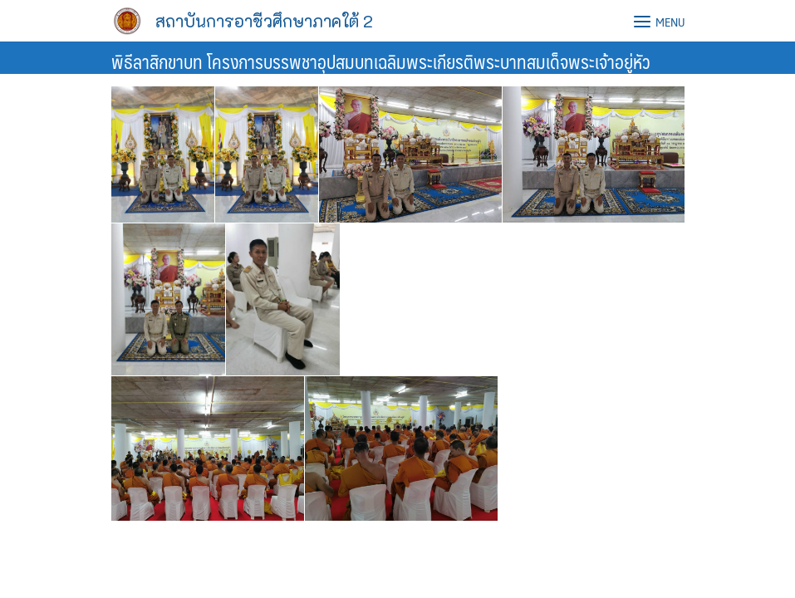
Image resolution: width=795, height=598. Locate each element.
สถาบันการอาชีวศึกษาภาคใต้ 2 (264, 21)
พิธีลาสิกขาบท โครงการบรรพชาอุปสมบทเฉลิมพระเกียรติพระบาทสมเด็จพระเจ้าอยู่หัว (380, 61)
